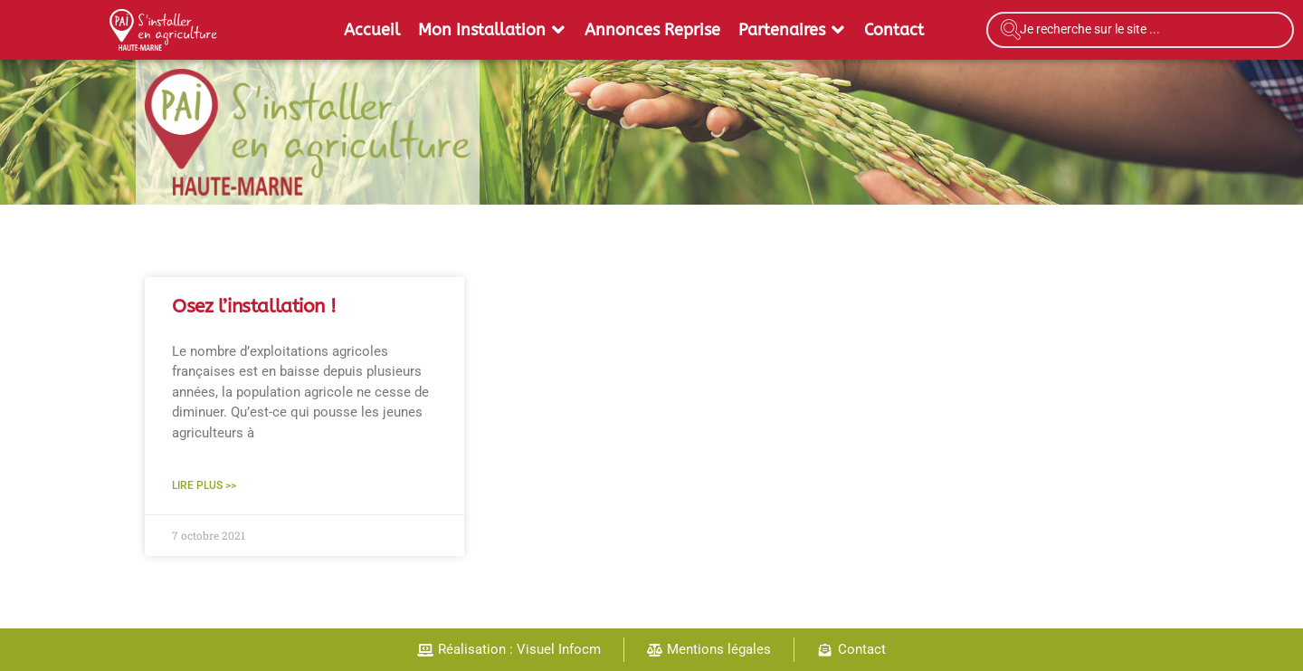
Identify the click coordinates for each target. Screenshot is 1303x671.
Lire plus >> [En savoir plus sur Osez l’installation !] (204, 485)
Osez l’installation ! (254, 306)
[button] (492, 30)
